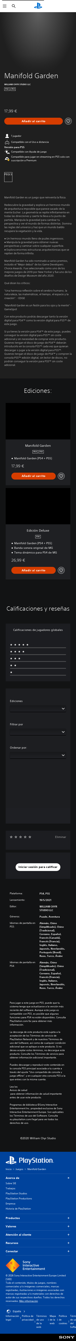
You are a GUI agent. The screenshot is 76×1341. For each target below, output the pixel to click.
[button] (38, 867)
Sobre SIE (11, 1183)
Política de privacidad (27, 1317)
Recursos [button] (38, 1243)
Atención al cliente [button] (38, 1235)
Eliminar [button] (60, 837)
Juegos (19, 1169)
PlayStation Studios (16, 1193)
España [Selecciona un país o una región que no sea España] (16, 1311)
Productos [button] (38, 1218)
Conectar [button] (38, 1251)
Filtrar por (16, 724)
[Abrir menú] (4, 6)
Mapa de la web (53, 1319)
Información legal (12, 1317)
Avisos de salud (18, 1090)
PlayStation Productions (19, 1198)
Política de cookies (63, 1319)
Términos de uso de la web (41, 1321)
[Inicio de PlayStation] (38, 6)
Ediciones (16, 701)
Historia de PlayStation (18, 1208)
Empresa (10, 1203)
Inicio (9, 1169)
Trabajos (10, 1188)
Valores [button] (38, 1226)
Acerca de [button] (38, 1178)
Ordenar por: (18, 747)
